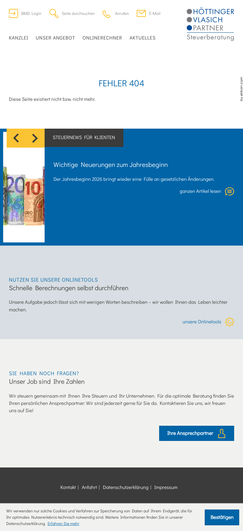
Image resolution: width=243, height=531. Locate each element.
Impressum (166, 487)
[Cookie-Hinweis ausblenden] (222, 517)
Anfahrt (89, 487)
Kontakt (68, 487)
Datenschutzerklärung (125, 487)
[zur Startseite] (210, 24)
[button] (116, 13)
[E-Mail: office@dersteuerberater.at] (148, 13)
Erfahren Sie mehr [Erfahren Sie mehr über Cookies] (63, 523)
